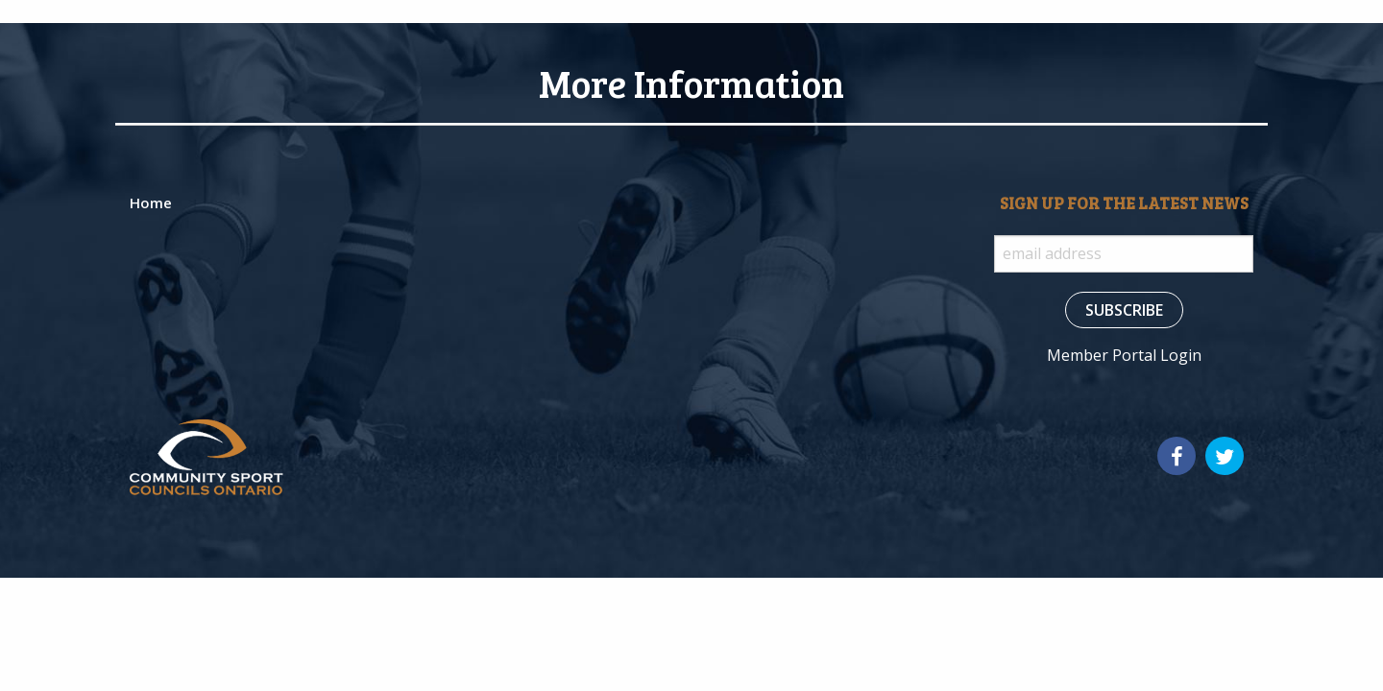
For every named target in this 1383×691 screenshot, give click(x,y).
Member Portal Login (1124, 355)
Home (151, 202)
